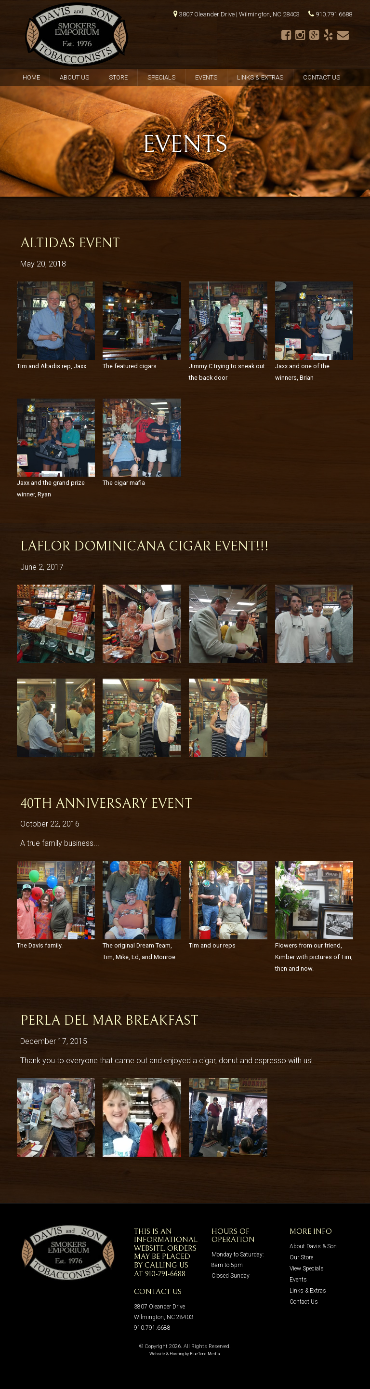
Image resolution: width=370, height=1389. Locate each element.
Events (206, 77)
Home (31, 77)
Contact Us (321, 77)
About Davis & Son (313, 1246)
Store (118, 77)
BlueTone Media (205, 1353)
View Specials (307, 1268)
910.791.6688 (334, 14)
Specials (161, 77)
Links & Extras (260, 77)
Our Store (301, 1257)
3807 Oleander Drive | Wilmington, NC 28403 (239, 14)
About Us (74, 77)
